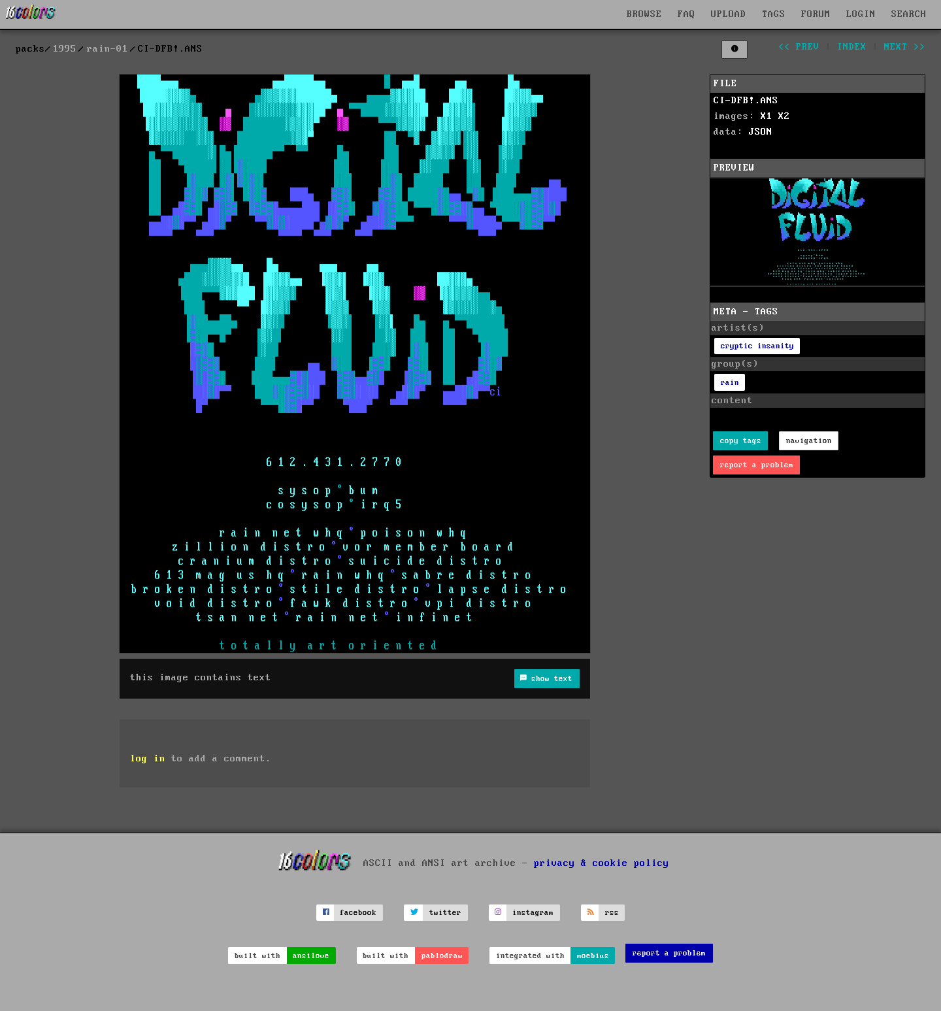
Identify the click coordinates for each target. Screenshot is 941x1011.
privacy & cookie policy (601, 862)
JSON (760, 132)
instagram (532, 912)
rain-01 (107, 49)
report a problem (756, 465)
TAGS (773, 14)
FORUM (816, 14)
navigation (809, 441)
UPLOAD (728, 14)
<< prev (798, 47)
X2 (784, 116)
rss (612, 912)
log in (147, 759)
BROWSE (644, 14)
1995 (64, 49)
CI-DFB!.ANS (746, 100)
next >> (904, 47)
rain (730, 382)
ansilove (311, 956)
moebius (593, 956)
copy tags (740, 441)
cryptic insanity (757, 346)
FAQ (686, 14)
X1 (766, 116)
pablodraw (442, 956)
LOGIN (861, 14)
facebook (358, 912)
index (852, 47)
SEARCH (909, 14)
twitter (445, 912)
